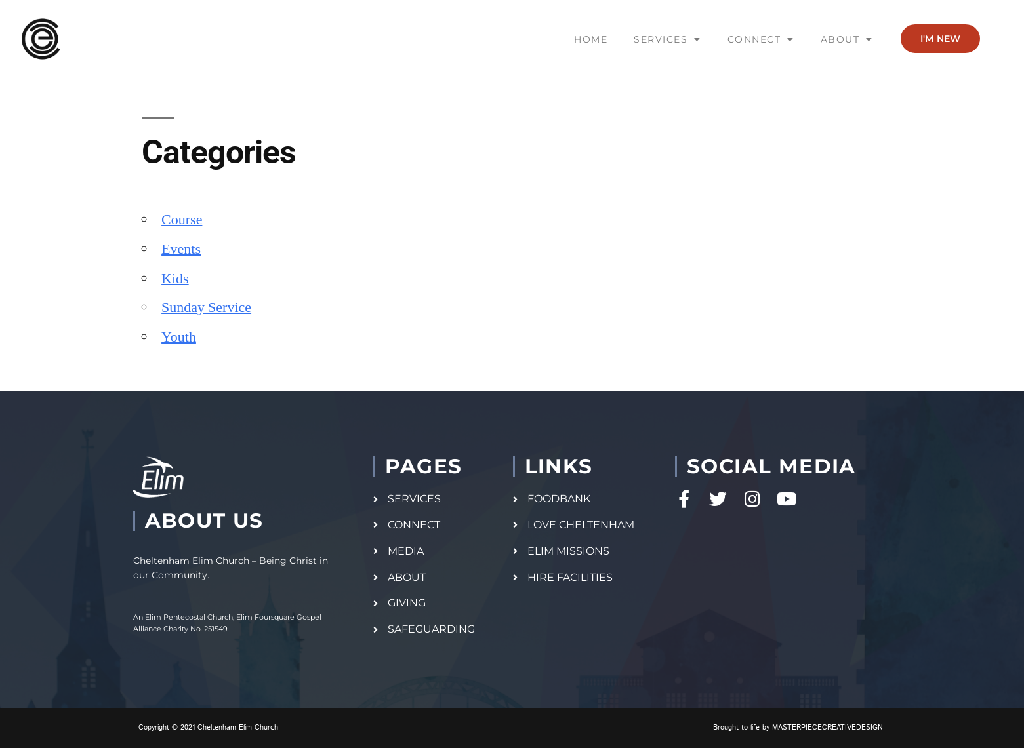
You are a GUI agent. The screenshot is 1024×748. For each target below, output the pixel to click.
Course (181, 219)
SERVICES (667, 39)
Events (181, 249)
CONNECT (760, 39)
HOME (590, 39)
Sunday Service (206, 307)
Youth (178, 337)
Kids (175, 278)
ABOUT (847, 39)
